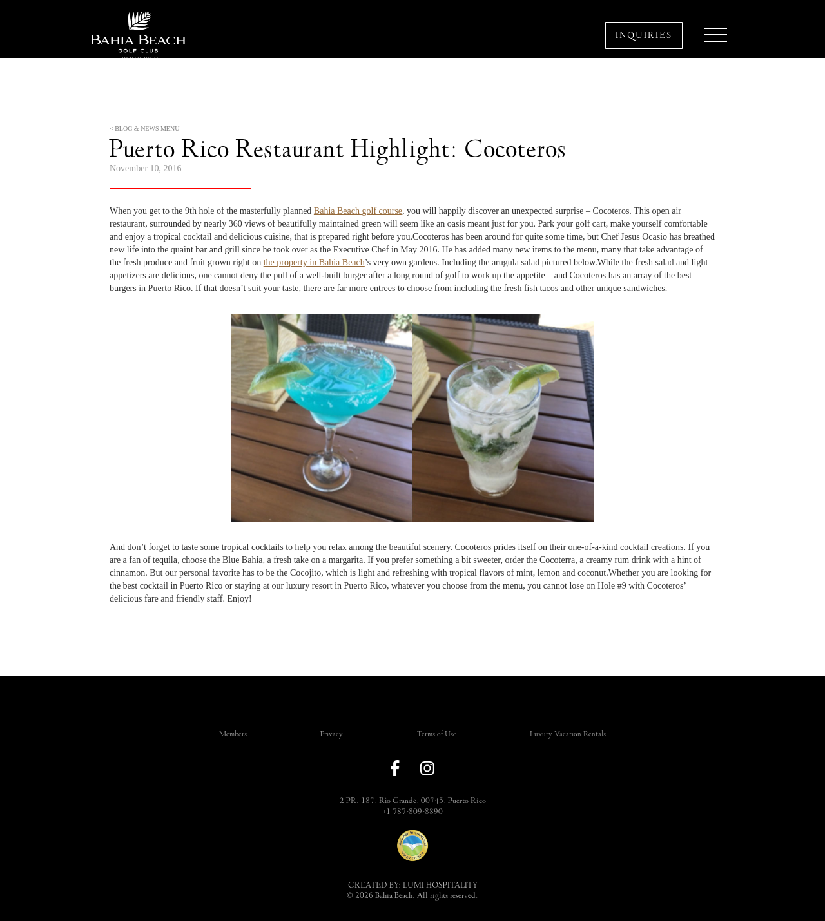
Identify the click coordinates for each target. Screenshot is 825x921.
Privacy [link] (331, 734)
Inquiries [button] (644, 35)
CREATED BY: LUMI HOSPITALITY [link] (413, 885)
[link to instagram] (427, 768)
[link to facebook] (395, 768)
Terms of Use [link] (436, 734)
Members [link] (233, 734)
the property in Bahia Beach (314, 262)
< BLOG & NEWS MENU (144, 128)
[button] (715, 35)
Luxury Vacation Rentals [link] (568, 734)
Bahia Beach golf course (358, 211)
